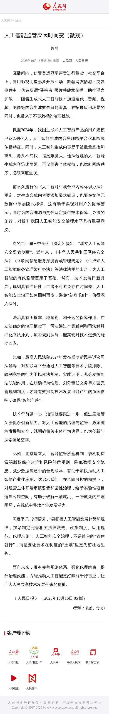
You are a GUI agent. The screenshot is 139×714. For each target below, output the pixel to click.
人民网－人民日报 (75, 60)
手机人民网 (74, 654)
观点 (18, 20)
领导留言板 (93, 654)
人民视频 (14, 680)
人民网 (5, 20)
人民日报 (14, 654)
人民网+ (56, 654)
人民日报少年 (34, 654)
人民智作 (32, 680)
